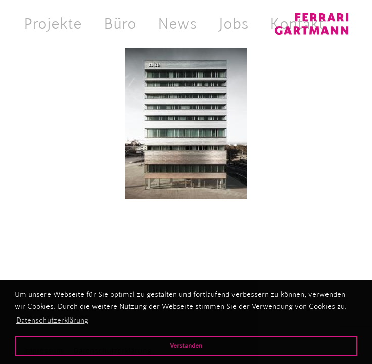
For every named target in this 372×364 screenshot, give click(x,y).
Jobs (234, 23)
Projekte (53, 23)
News (177, 23)
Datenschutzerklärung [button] (52, 320)
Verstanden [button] (186, 345)
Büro (120, 23)
